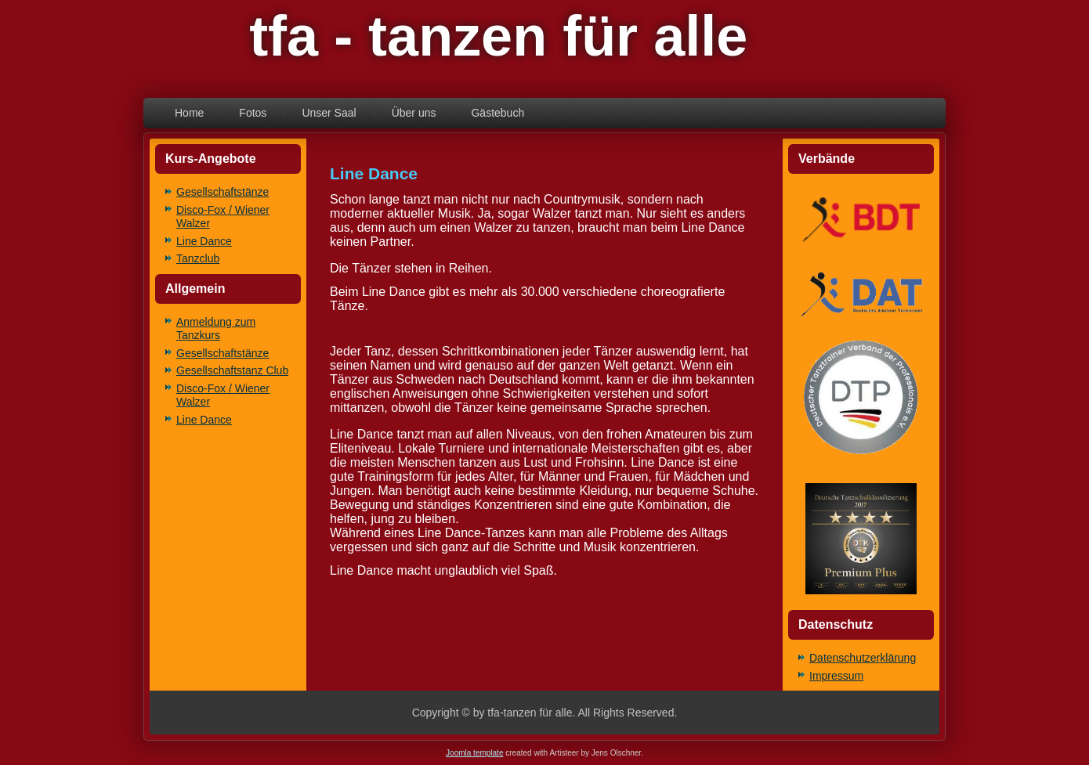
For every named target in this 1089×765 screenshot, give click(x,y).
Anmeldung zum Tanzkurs (215, 329)
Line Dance (204, 241)
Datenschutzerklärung (862, 657)
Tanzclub (197, 258)
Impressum (836, 675)
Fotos (252, 112)
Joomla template (474, 753)
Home (189, 112)
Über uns (414, 112)
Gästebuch (497, 112)
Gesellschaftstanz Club (232, 370)
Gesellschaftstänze (222, 192)
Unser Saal (329, 112)
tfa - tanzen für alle (498, 36)
